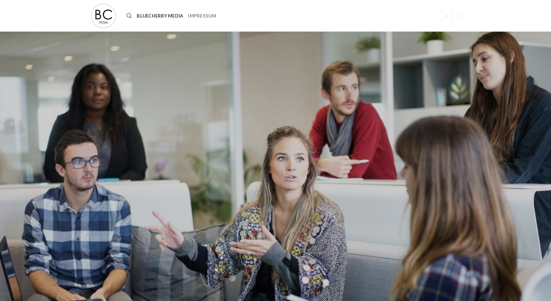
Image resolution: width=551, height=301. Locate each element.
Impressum (202, 16)
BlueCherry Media (160, 16)
